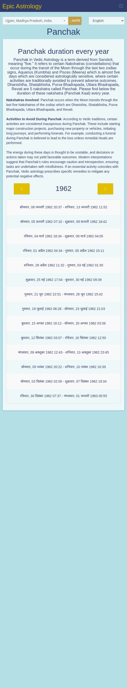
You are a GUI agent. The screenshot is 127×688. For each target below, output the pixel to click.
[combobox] (35, 21)
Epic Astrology (22, 6)
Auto (75, 21)
